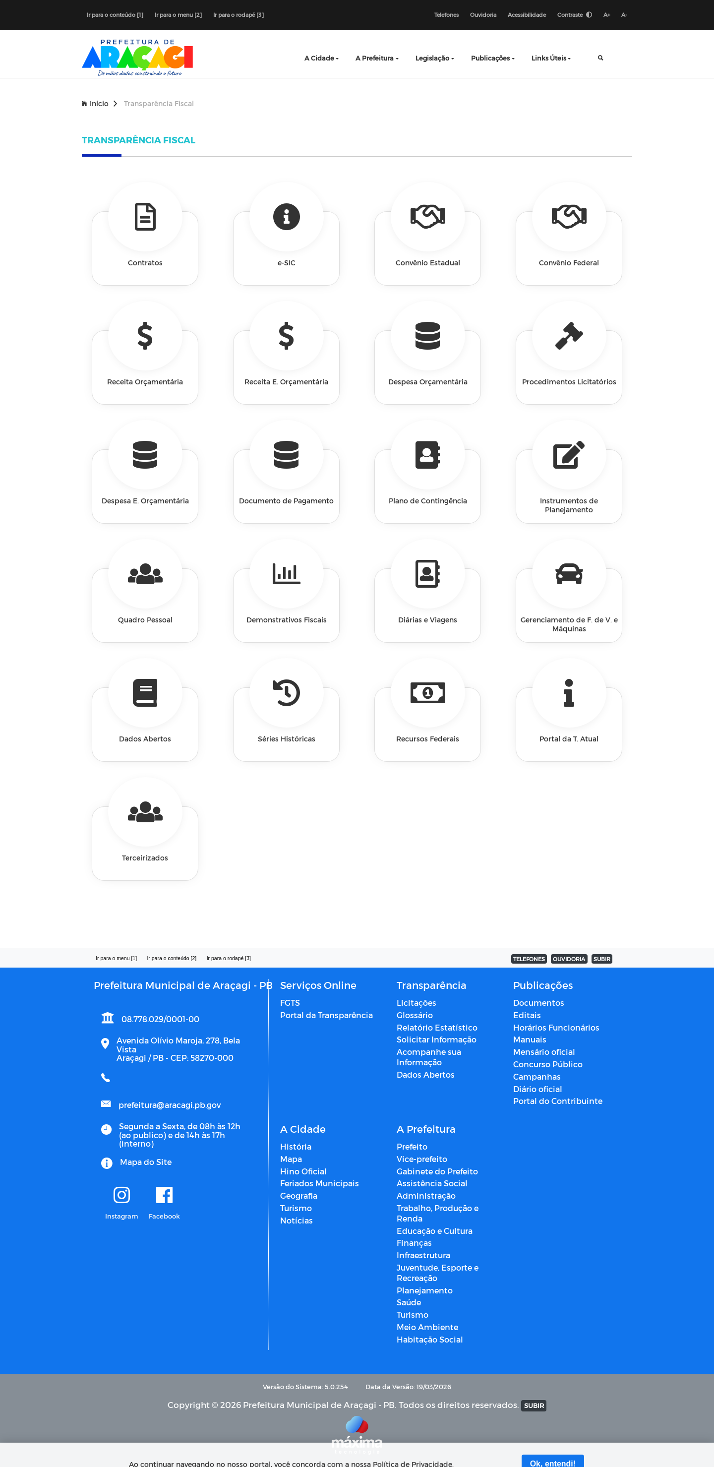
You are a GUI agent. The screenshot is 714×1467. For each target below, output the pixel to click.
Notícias (296, 1220)
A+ (606, 14)
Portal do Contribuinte (557, 1100)
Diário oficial (537, 1089)
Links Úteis (549, 57)
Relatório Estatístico (437, 1027)
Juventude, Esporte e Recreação (437, 1273)
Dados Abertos (426, 1074)
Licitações (416, 1002)
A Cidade (319, 57)
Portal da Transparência (326, 1015)
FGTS (290, 1002)
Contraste (574, 14)
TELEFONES (529, 959)
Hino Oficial (303, 1171)
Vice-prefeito (422, 1158)
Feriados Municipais (319, 1183)
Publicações (490, 57)
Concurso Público (548, 1064)
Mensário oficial (544, 1051)
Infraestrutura (423, 1255)
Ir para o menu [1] (116, 958)
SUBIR (602, 959)
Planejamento (425, 1290)
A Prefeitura (375, 57)
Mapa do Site (146, 1161)
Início (99, 103)
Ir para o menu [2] (178, 14)
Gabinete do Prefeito (437, 1171)
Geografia (298, 1195)
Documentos (538, 1002)
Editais (527, 1015)
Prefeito (412, 1146)
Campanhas (537, 1076)
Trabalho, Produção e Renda (437, 1213)
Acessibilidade (527, 14)
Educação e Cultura (435, 1230)
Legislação (432, 57)
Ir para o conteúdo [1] (115, 14)
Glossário (415, 1015)
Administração (426, 1195)
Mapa (291, 1158)
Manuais (529, 1039)
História (295, 1146)
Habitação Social (430, 1339)
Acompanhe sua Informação (429, 1057)
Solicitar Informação (436, 1039)
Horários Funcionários (556, 1027)
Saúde (409, 1302)
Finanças (414, 1242)
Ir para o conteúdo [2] (171, 958)
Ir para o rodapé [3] (238, 14)
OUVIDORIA (569, 959)
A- (624, 14)
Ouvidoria (483, 14)
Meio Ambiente (427, 1327)
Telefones (446, 14)
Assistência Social (432, 1183)
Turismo (296, 1208)
